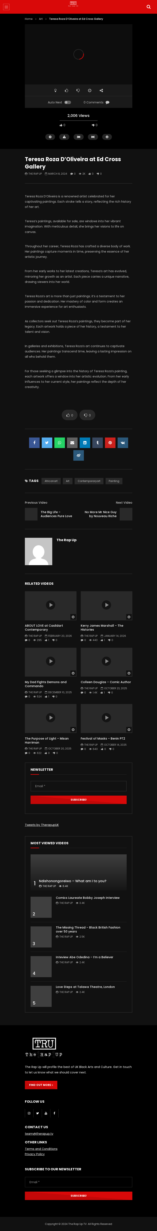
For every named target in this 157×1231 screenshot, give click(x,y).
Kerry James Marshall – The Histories (102, 628)
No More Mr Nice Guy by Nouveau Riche (101, 514)
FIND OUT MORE (41, 1085)
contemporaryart (89, 481)
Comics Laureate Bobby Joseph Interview (88, 898)
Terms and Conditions (41, 1149)
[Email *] (79, 786)
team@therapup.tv (39, 1134)
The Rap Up (35, 173)
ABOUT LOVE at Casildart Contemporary (44, 628)
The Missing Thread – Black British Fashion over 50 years (88, 929)
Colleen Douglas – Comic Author (106, 682)
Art (41, 19)
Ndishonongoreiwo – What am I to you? (72, 881)
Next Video (124, 502)
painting (114, 481)
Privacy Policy (35, 1154)
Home (29, 19)
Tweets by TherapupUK (42, 825)
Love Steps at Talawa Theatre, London (85, 987)
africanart (51, 481)
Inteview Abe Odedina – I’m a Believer (84, 957)
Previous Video (36, 502)
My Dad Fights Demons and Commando (46, 684)
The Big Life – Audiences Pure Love (56, 514)
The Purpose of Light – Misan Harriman (47, 740)
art (67, 481)
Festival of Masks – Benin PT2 (103, 738)
